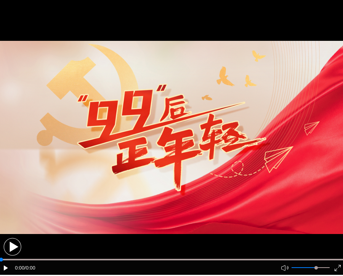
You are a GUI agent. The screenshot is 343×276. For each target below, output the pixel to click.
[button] (12, 247)
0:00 (19, 268)
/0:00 (29, 268)
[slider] (316, 268)
